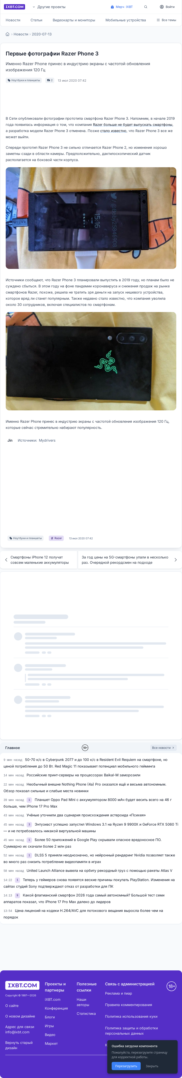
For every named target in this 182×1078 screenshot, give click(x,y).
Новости (13, 20)
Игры (49, 1026)
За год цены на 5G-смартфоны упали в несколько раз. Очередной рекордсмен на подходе (130, 560)
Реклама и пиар (118, 993)
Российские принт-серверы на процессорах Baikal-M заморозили (83, 775)
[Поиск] (145, 6)
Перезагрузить (126, 1066)
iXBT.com (52, 999)
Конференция (56, 1008)
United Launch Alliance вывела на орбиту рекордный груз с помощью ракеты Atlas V (99, 870)
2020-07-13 (42, 34)
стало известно (113, 131)
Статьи (36, 20)
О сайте (11, 1005)
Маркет (51, 1043)
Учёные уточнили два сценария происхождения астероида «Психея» (86, 815)
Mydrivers (47, 440)
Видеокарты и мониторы (74, 20)
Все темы (166, 20)
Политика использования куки (131, 1016)
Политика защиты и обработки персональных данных (131, 1031)
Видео (50, 1034)
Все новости (163, 747)
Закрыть (152, 1066)
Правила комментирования (128, 1005)
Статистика (86, 1013)
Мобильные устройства (126, 20)
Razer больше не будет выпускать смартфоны (132, 124)
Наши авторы (83, 1002)
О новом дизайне (20, 1016)
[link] (30, 799)
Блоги (50, 1017)
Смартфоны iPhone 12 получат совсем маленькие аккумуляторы (36, 560)
